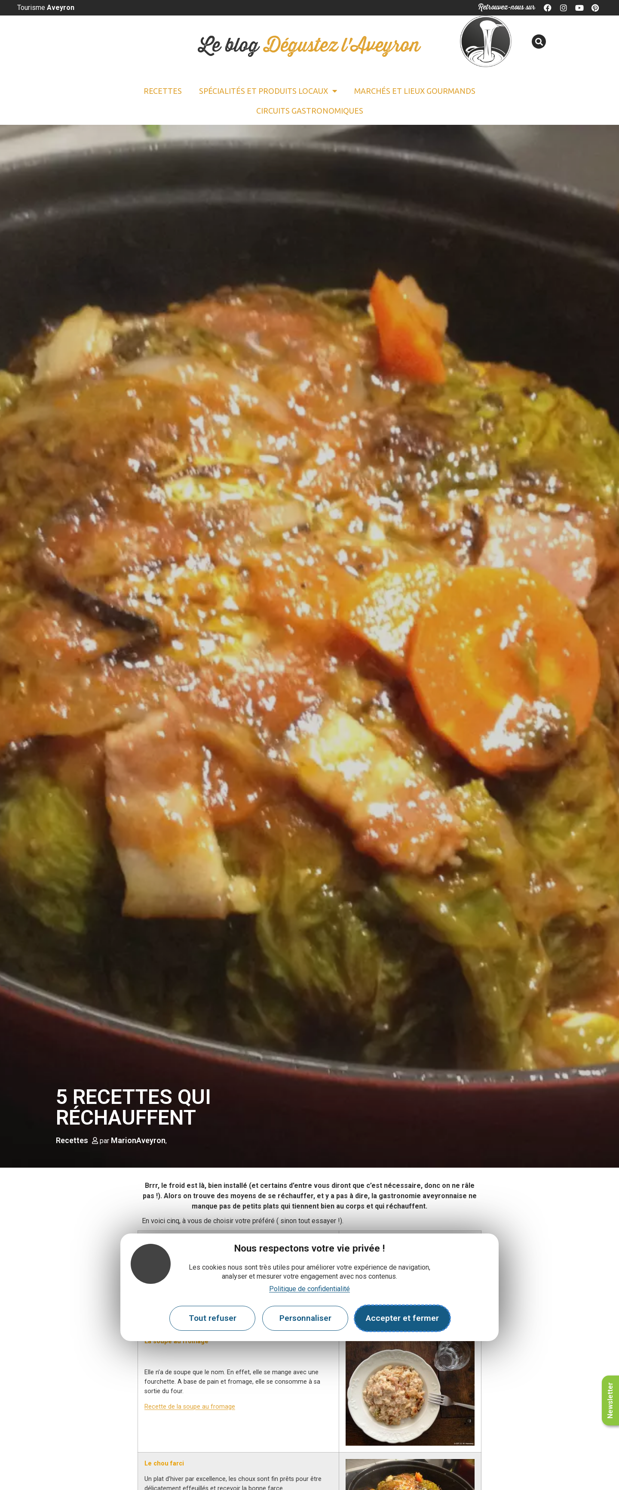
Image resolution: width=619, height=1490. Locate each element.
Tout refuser (212, 1318)
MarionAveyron (138, 1140)
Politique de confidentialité (309, 1289)
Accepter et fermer (402, 1318)
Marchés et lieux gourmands (414, 91)
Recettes (163, 91)
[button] (539, 41)
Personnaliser (305, 1318)
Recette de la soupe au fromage (189, 1406)
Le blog (309, 46)
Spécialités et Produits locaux (268, 91)
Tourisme (45, 7)
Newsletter (610, 1400)
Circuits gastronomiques (309, 110)
